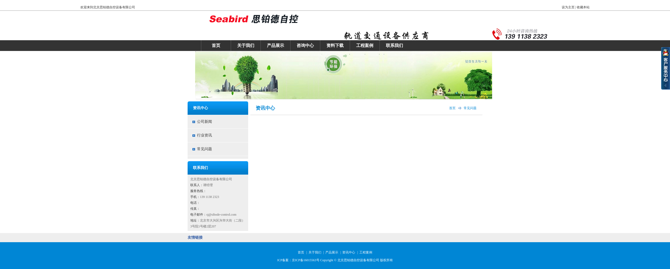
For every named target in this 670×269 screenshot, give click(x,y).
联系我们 (394, 45)
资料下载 (335, 45)
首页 (216, 45)
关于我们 (245, 45)
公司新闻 (204, 122)
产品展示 (275, 45)
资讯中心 (348, 252)
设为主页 (568, 7)
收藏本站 (583, 7)
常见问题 (204, 149)
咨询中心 (305, 45)
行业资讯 (204, 135)
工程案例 (364, 45)
